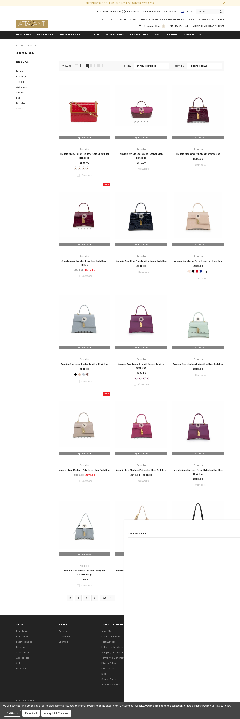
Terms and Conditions (113, 660)
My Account (170, 11)
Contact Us (65, 639)
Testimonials (108, 644)
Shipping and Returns (113, 655)
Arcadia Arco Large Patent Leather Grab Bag (198, 260)
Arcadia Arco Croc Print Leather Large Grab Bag (141, 260)
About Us (106, 634)
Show (127, 65)
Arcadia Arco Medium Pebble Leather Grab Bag (84, 471)
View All (20, 107)
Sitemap (63, 644)
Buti (18, 96)
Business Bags (70, 34)
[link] (184, 676)
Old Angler (21, 86)
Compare (215, 601)
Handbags (23, 34)
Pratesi (19, 70)
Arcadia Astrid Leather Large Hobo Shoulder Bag (141, 571)
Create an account (214, 25)
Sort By (179, 65)
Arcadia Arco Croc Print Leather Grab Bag (198, 153)
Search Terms (109, 681)
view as (67, 65)
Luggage (93, 34)
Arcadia (20, 91)
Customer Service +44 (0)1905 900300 (118, 11)
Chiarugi (21, 75)
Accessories (139, 34)
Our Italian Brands (111, 639)
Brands (172, 34)
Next (108, 600)
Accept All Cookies (56, 713)
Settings (12, 713)
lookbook (21, 671)
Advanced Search (111, 687)
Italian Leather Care (112, 650)
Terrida (20, 80)
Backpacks (22, 639)
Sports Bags (114, 34)
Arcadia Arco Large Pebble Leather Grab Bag (84, 363)
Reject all (31, 713)
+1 (96, 167)
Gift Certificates (151, 11)
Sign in (196, 25)
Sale (18, 665)
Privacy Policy (108, 665)
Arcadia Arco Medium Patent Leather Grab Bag (198, 363)
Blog (103, 676)
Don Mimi (21, 102)
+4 (96, 374)
